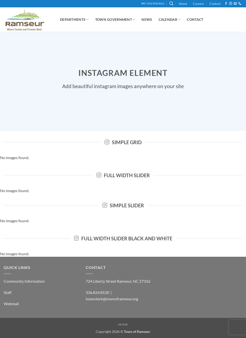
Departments (74, 19)
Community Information (24, 281)
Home (123, 324)
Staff (8, 292)
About (183, 4)
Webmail (11, 303)
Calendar (170, 19)
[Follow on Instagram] (230, 3)
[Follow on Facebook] (225, 3)
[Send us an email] (235, 3)
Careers (198, 4)
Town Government (115, 19)
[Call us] (239, 3)
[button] (171, 3)
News (146, 19)
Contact (215, 4)
